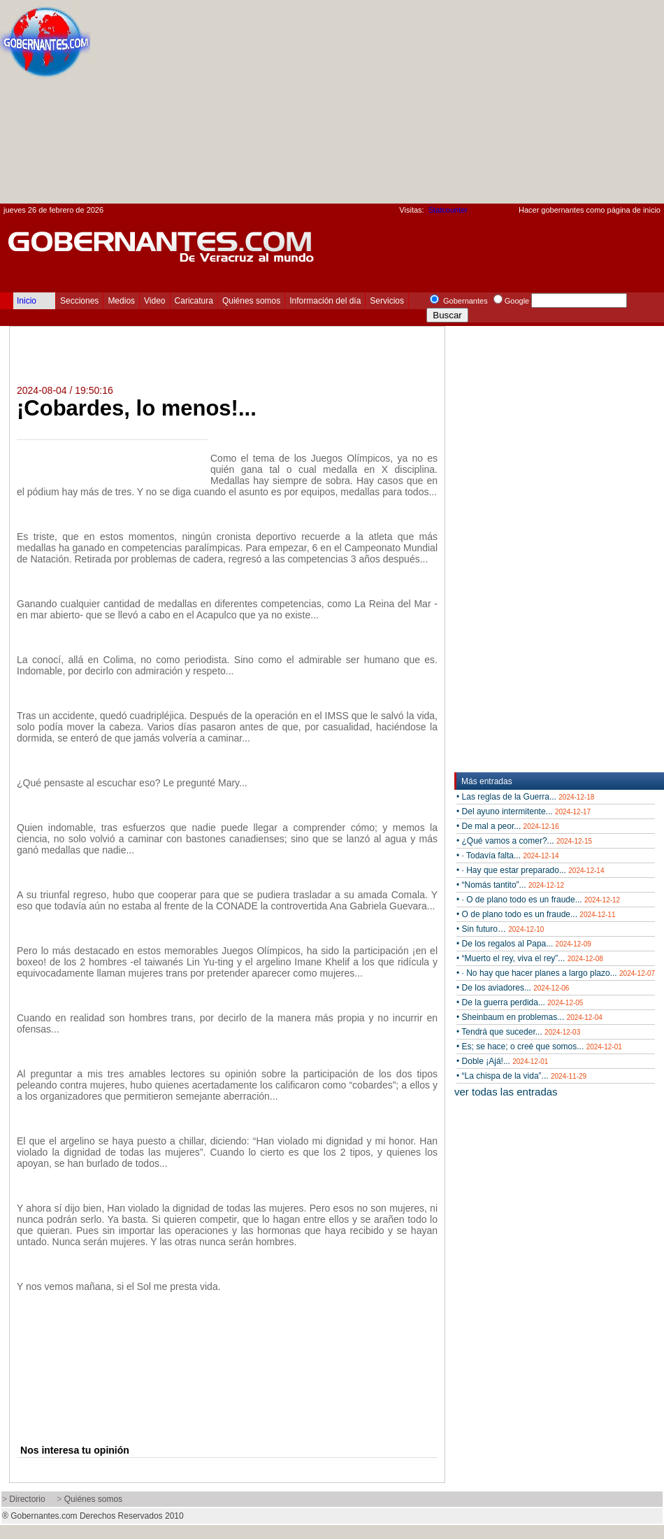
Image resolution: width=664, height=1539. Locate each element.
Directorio (27, 1499)
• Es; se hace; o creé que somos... (539, 1046)
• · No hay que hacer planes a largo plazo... (555, 973)
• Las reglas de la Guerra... (525, 797)
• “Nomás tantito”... (510, 885)
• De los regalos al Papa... (523, 944)
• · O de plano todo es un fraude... (538, 900)
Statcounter (448, 210)
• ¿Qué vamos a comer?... (524, 841)
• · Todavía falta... (507, 855)
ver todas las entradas (506, 1092)
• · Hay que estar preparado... (530, 870)
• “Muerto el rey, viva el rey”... (529, 958)
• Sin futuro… (500, 929)
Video (154, 301)
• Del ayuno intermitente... (523, 811)
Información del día (325, 301)
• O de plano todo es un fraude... (535, 914)
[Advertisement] (473, 106)
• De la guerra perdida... (519, 1002)
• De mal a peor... (507, 826)
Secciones (79, 301)
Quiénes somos (251, 301)
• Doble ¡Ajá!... (502, 1061)
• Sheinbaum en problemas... (529, 1017)
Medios (121, 301)
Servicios (387, 301)
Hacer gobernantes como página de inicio (590, 210)
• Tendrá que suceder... (518, 1032)
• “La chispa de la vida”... (521, 1076)
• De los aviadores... (512, 988)
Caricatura (194, 301)
